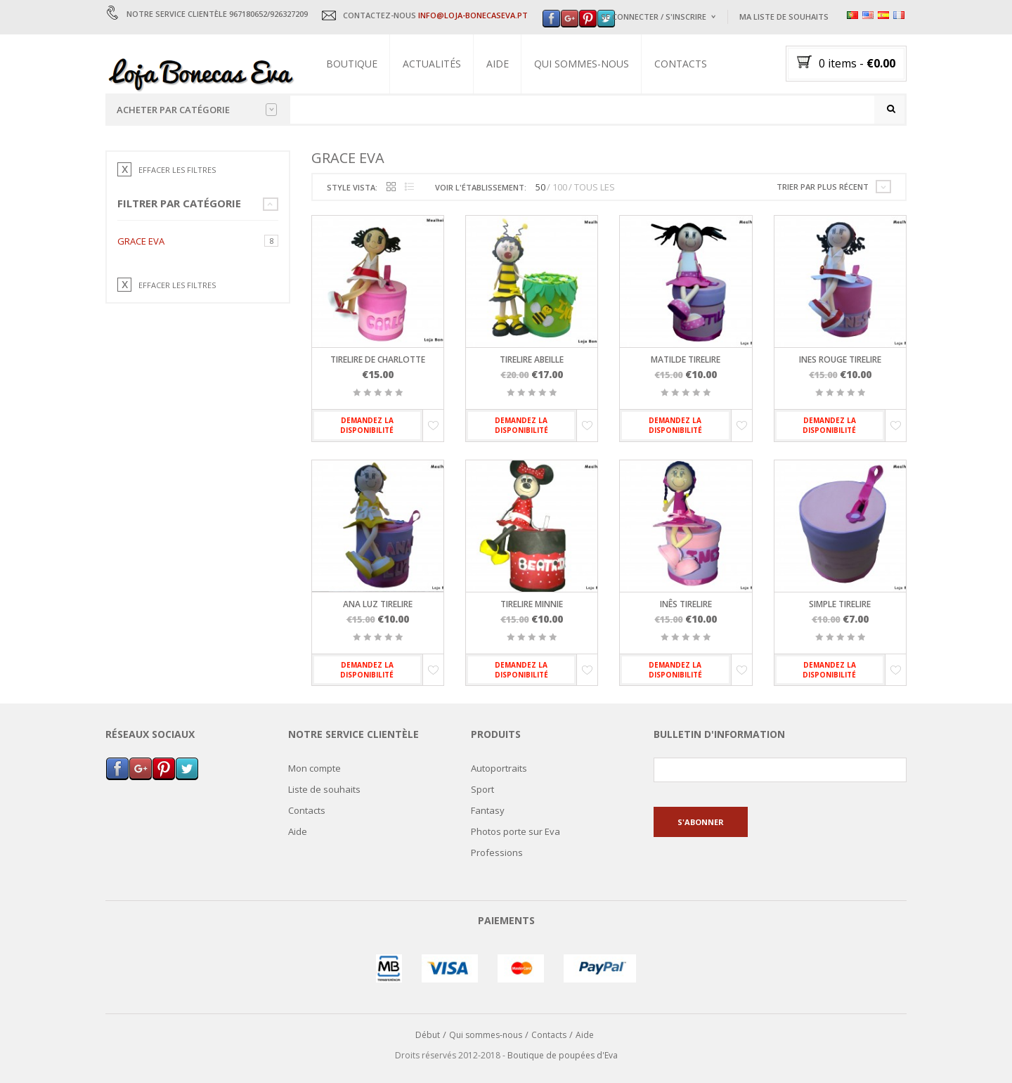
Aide (497, 63)
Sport (482, 789)
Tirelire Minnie (531, 604)
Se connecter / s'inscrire (653, 16)
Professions (497, 852)
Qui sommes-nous (581, 63)
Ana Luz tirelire (378, 604)
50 (540, 187)
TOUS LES (594, 187)
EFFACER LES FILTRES (177, 169)
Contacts (680, 63)
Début (427, 1036)
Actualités (432, 63)
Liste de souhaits (324, 789)
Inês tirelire (686, 604)
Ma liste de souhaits (784, 16)
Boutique (351, 63)
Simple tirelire (840, 604)
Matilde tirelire (685, 360)
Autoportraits (499, 768)
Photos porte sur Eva (515, 831)
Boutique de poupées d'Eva (562, 1055)
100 (559, 187)
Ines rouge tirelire (840, 360)
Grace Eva (140, 241)
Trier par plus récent (823, 186)
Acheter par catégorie (197, 109)
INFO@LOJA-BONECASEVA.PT (473, 15)
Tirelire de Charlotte (377, 360)
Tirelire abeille (532, 360)
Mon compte (314, 768)
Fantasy (488, 810)
